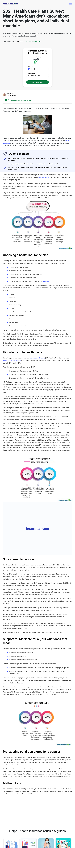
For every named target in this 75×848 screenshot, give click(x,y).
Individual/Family (34, 76)
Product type (32, 73)
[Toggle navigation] (70, 3)
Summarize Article (33, 42)
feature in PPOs (47, 281)
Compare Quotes (37, 82)
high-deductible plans (37, 358)
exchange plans (43, 177)
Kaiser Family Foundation (12, 360)
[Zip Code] (37, 69)
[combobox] (37, 76)
